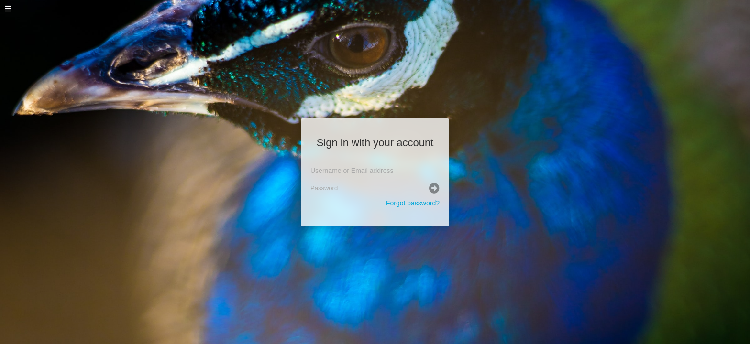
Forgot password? (413, 203)
